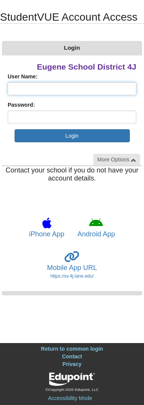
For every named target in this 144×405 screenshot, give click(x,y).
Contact (72, 356)
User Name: (23, 76)
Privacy (72, 364)
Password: (21, 105)
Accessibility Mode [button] (70, 398)
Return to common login (72, 349)
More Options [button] (116, 159)
